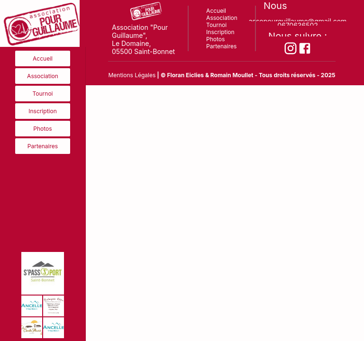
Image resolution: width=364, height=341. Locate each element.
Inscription (42, 111)
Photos (42, 128)
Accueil (43, 58)
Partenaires (42, 146)
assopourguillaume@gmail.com (298, 19)
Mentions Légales (131, 75)
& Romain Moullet (229, 75)
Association (42, 76)
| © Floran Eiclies (181, 75)
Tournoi (43, 93)
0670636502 (297, 23)
